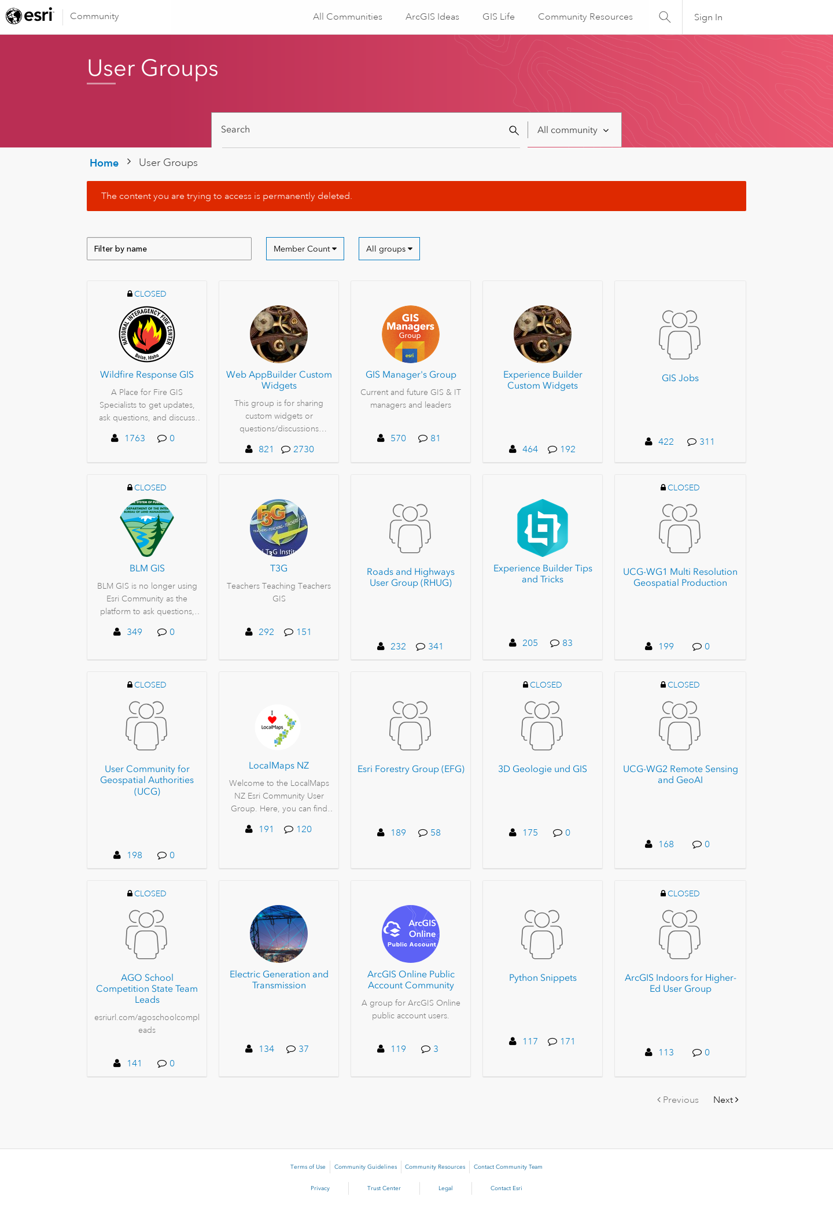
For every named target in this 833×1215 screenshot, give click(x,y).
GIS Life (497, 17)
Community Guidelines (365, 1167)
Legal (445, 1188)
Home (104, 163)
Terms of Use (308, 1167)
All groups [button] (386, 249)
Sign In (708, 17)
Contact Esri (506, 1188)
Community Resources (584, 17)
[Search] (371, 130)
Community (94, 16)
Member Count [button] (302, 249)
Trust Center (384, 1188)
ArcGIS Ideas (431, 17)
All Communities (346, 17)
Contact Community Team (508, 1167)
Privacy (320, 1188)
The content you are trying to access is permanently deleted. (226, 196)
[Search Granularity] (574, 129)
